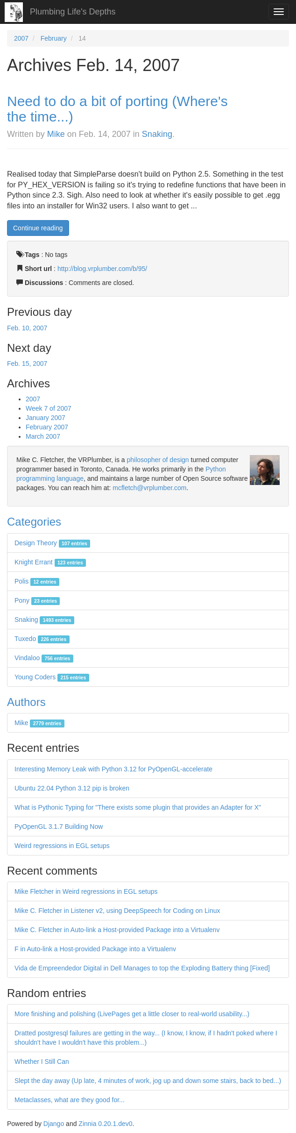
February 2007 (47, 427)
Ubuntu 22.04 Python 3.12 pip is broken (71, 788)
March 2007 (43, 436)
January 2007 (45, 417)
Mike (56, 134)
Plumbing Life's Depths (73, 11)
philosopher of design (158, 459)
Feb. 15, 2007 (27, 363)
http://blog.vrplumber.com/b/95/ (102, 268)
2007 (21, 38)
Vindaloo (43, 658)
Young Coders (51, 677)
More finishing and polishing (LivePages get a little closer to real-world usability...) (131, 1014)
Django (53, 1123)
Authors (26, 702)
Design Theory (52, 543)
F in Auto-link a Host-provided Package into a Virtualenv (95, 949)
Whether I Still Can (41, 1061)
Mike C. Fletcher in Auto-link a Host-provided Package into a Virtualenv (116, 929)
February (54, 38)
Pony (37, 600)
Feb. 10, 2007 (27, 328)
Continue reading (38, 228)
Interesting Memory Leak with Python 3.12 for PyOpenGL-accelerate (113, 769)
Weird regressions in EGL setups (62, 845)
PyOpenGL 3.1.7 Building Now (58, 826)
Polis (36, 581)
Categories (34, 521)
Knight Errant (50, 562)
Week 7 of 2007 (48, 408)
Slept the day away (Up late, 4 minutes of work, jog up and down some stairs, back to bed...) (147, 1080)
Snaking (157, 134)
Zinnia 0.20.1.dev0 (105, 1123)
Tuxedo (42, 638)
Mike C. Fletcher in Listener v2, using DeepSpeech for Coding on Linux (117, 910)
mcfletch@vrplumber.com (149, 488)
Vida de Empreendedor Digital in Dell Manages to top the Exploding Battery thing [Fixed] (142, 968)
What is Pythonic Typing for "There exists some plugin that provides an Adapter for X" (137, 807)
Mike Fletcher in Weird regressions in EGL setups (86, 891)
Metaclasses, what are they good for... (69, 1100)
